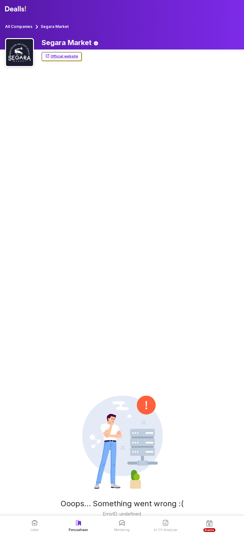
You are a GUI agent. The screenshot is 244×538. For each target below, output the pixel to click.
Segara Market (55, 26)
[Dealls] (16, 9)
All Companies (18, 26)
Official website (61, 56)
